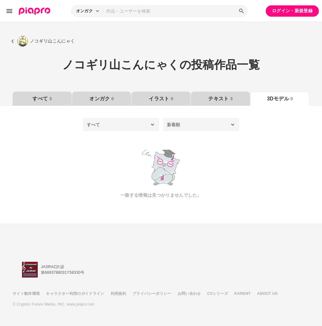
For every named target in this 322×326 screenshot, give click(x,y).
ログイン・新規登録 (292, 10)
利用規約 (118, 293)
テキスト (220, 98)
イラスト (161, 98)
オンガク (101, 98)
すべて (42, 98)
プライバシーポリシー (151, 293)
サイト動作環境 (26, 293)
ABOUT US (267, 293)
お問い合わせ (189, 293)
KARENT (243, 293)
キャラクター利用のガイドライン (75, 293)
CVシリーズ (217, 293)
